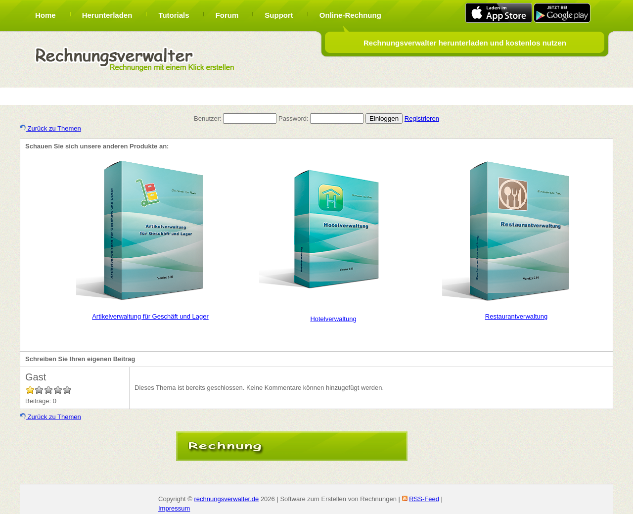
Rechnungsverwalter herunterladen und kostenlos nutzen (464, 43)
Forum (227, 15)
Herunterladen (107, 15)
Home (45, 15)
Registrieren (422, 118)
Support (279, 15)
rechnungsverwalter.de (226, 499)
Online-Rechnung (350, 15)
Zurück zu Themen (50, 128)
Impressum (174, 508)
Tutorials (173, 15)
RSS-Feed (424, 499)
